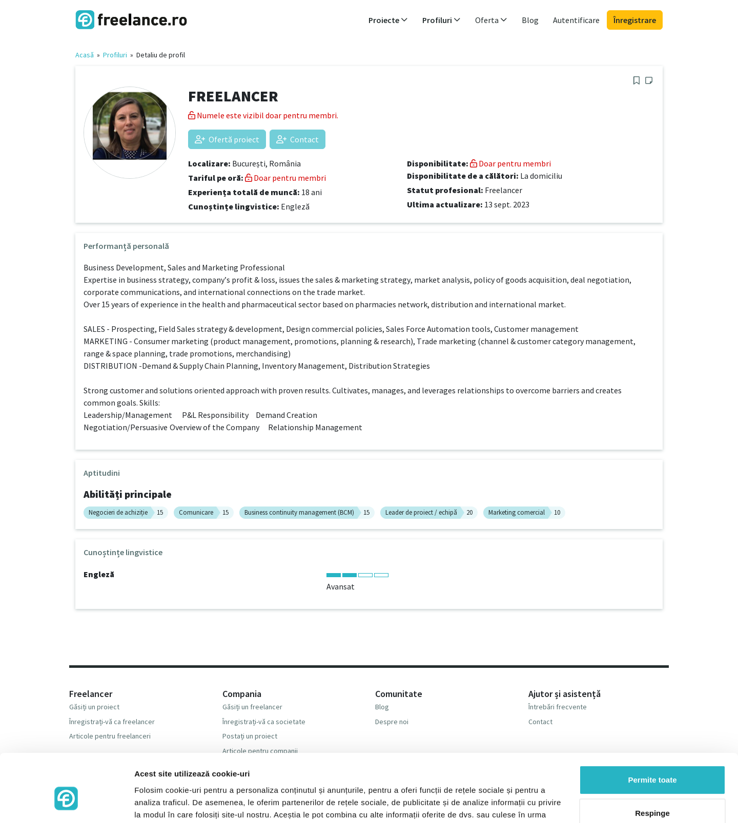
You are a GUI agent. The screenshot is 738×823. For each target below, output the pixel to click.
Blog (530, 20)
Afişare (147, 802)
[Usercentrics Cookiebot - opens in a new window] (66, 803)
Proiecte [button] (388, 20)
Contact (297, 139)
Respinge (652, 760)
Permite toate (652, 727)
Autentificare (576, 20)
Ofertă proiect (227, 139)
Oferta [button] (491, 20)
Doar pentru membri (285, 178)
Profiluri (115, 54)
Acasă (84, 54)
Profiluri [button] (441, 20)
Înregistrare (634, 20)
